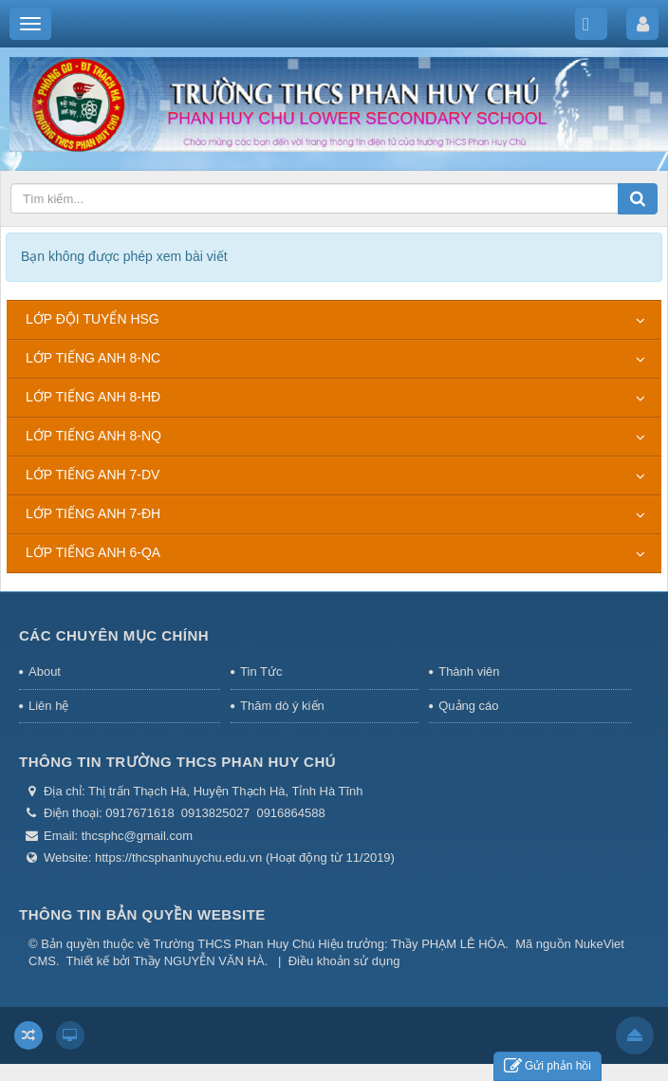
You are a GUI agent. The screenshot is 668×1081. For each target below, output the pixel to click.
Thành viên (468, 671)
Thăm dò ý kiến (282, 706)
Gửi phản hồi (547, 1066)
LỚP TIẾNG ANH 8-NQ (93, 435)
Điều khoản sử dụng (344, 961)
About (44, 671)
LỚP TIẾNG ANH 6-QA (93, 552)
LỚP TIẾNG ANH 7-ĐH (93, 513)
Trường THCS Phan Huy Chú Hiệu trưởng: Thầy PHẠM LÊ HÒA (330, 944)
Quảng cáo (468, 706)
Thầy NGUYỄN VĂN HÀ (198, 961)
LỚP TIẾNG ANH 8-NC (93, 357)
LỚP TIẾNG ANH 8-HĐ (93, 396)
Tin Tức (261, 671)
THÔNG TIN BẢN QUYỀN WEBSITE (142, 914)
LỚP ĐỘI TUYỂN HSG (92, 318)
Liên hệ (48, 706)
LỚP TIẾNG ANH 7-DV (92, 474)
